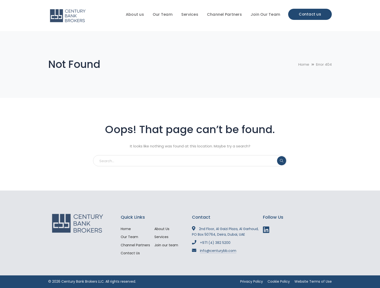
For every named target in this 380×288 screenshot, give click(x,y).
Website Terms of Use (313, 281)
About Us (161, 228)
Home (303, 64)
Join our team (166, 245)
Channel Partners (135, 245)
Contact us (310, 14)
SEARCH (281, 160)
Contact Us (130, 253)
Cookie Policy (279, 281)
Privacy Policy (251, 281)
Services (161, 236)
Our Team (129, 236)
